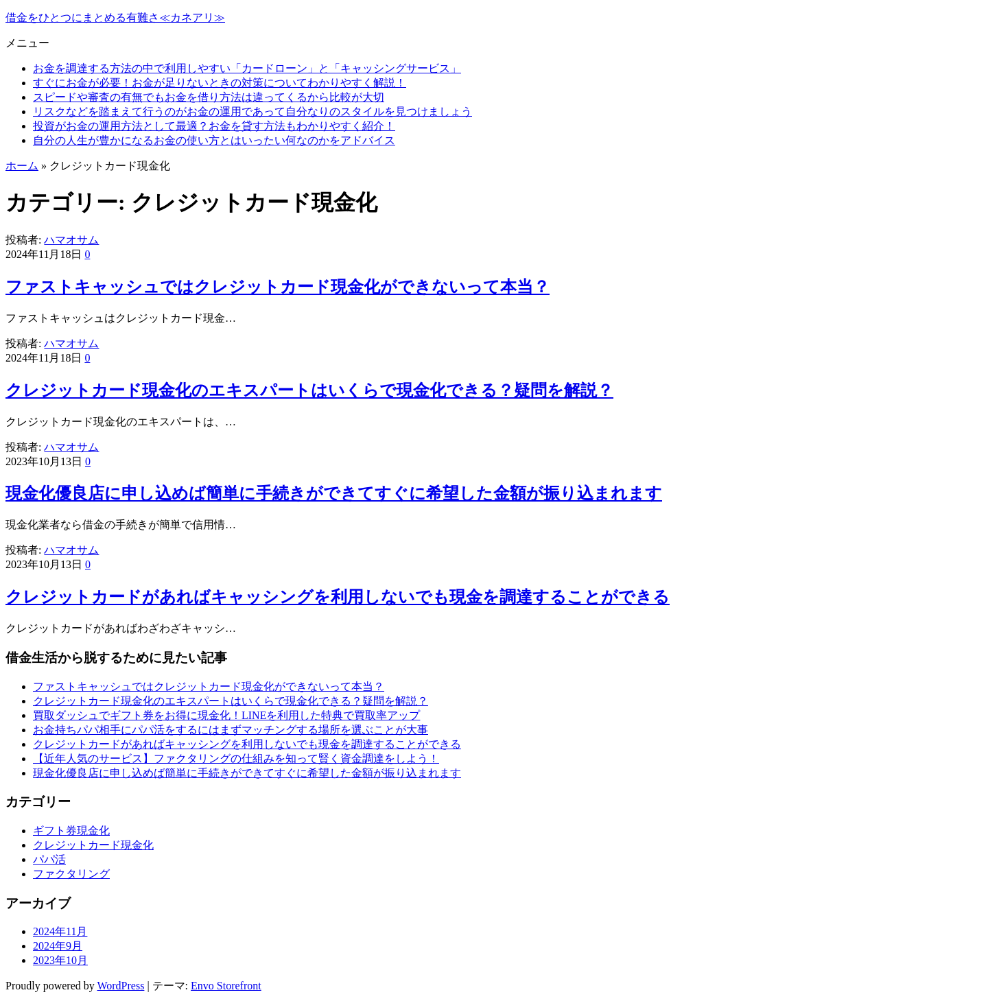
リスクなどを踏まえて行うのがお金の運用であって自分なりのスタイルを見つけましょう (252, 111)
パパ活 (49, 859)
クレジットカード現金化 (93, 845)
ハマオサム (71, 240)
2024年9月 (57, 946)
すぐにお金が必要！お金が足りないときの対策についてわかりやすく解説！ (219, 83)
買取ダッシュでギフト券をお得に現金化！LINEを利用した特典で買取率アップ (226, 715)
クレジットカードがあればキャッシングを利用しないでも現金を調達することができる (337, 597)
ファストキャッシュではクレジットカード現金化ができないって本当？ (277, 287)
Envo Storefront (226, 985)
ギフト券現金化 (71, 830)
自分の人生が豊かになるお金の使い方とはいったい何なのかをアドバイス (214, 140)
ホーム (21, 166)
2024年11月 (60, 931)
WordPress (120, 985)
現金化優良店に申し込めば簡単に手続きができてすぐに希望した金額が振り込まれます (333, 493)
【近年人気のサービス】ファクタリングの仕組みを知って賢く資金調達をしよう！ (236, 758)
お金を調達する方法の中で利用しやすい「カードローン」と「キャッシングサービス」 (247, 68)
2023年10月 (60, 960)
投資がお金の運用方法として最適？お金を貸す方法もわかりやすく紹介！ (214, 126)
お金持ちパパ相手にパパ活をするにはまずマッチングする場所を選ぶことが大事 (230, 730)
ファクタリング (71, 874)
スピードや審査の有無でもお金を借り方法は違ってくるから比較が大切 (208, 97)
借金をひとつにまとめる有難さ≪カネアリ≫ (115, 17)
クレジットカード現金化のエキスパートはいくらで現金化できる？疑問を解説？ (309, 390)
